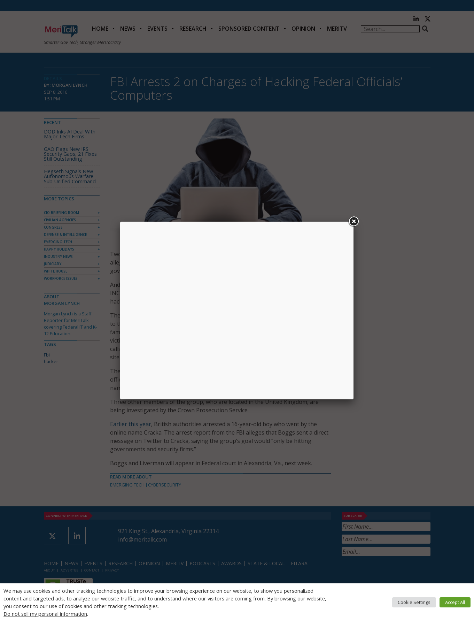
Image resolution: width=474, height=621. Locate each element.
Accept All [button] (455, 602)
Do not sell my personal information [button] (45, 613)
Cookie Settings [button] (414, 602)
